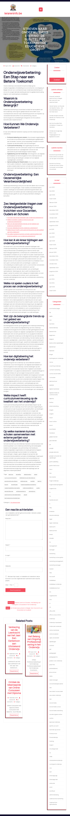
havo (50, 469)
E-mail (7, 555)
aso (50, 320)
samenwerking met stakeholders (13, 494)
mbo (50, 573)
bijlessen (51, 350)
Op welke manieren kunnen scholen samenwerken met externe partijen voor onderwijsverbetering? (24, 235)
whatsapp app (53, 775)
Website (8, 566)
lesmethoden (14, 484)
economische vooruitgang (11, 481)
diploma (51, 398)
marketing (52, 553)
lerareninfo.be (13, 13)
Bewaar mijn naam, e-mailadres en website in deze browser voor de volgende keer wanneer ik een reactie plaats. (22, 579)
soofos (51, 718)
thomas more (53, 733)
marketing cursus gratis (56, 557)
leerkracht (52, 527)
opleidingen (52, 641)
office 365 (52, 611)
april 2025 (52, 241)
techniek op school (54, 729)
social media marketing (56, 710)
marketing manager (55, 565)
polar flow (52, 664)
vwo (50, 768)
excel (50, 425)
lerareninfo (52, 155)
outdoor (51, 645)
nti (50, 607)
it (49, 504)
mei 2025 (52, 237)
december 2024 (53, 256)
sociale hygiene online (55, 714)
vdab (50, 756)
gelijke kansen (23, 481)
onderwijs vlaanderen (55, 622)
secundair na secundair (56, 691)
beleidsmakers (27, 474)
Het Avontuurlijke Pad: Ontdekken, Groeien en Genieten (56, 125)
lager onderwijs (53, 523)
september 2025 (54, 221)
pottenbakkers (53, 668)
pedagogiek (52, 653)
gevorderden (53, 440)
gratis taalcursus (54, 465)
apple (50, 316)
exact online (53, 421)
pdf (50, 649)
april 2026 (52, 195)
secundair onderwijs (55, 695)
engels (51, 410)
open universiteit (54, 638)
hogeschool (52, 488)
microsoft (52, 576)
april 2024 (52, 287)
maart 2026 (52, 198)
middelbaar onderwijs (55, 584)
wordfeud (52, 791)
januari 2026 (53, 206)
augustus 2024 (53, 271)
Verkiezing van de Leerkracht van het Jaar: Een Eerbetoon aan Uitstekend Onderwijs (14, 638)
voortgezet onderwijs (55, 764)
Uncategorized (15, 502)
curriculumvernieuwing (11, 478)
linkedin (51, 538)
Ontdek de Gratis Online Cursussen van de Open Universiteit (56, 156)
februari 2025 (53, 248)
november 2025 (53, 214)
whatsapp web (53, 779)
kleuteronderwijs (54, 515)
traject (51, 745)
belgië (35, 474)
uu (50, 752)
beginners (52, 335)
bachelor (51, 324)
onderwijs (52, 618)
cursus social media (55, 373)
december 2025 (53, 210)
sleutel (25, 494)
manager (52, 550)
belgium (51, 339)
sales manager (53, 680)
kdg (50, 507)
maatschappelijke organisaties (12, 488)
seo (50, 699)
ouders (38, 488)
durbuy (51, 402)
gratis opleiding (53, 461)
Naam (7, 545)
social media (53, 703)
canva (51, 362)
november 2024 (53, 260)
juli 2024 (51, 275)
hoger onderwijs (54, 481)
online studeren (53, 634)
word (50, 787)
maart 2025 (52, 244)
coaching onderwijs (55, 366)
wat (50, 772)
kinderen (51, 511)
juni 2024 (52, 279)
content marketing (54, 370)
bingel (51, 354)
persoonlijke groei (9, 491)
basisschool (52, 331)
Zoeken (57, 68)
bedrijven (11, 474)
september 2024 (54, 267)
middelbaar (52, 580)
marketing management (56, 561)
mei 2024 (52, 283)
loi (50, 542)
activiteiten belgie (54, 308)
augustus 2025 (53, 225)
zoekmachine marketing (56, 798)
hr (50, 492)
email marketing (54, 406)
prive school (52, 672)
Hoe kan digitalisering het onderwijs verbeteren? (22, 228)
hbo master (52, 477)
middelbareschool (54, 588)
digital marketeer (54, 389)
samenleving (32, 491)
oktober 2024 (53, 264)
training (51, 741)
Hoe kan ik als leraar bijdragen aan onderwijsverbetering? (25, 218)
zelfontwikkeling (54, 795)
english (51, 414)
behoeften (18, 474)
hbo (50, 473)
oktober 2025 (53, 218)
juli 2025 (51, 229)
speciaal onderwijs (54, 722)
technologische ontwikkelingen (12, 498)
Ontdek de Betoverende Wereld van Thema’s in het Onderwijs (56, 117)
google (51, 448)
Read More (14, 671)
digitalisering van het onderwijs (27, 478)
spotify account (54, 726)
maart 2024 (52, 290)
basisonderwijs (53, 327)
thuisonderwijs (53, 737)
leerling (39, 481)
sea (50, 687)
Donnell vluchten (54, 163)
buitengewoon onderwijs (56, 358)
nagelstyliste (53, 595)
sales (50, 676)
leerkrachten (53, 530)
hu (50, 496)
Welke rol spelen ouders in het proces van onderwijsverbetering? (20, 221)
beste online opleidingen (56, 343)
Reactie (8, 518)
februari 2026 (53, 202)
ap (50, 312)
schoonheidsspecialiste (56, 684)
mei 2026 (52, 191)
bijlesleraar (52, 347)
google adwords (54, 452)
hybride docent (53, 500)
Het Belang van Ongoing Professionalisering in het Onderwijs (34, 642)
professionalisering (21, 491)
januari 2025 (53, 252)
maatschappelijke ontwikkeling (28, 484)
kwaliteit (32, 481)
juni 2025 (52, 233)
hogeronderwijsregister (56, 484)
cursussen (52, 377)
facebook (52, 433)
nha (50, 599)
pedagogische (53, 657)
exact (51, 417)
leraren (6, 484)
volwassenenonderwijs (55, 760)
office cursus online (55, 615)
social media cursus (55, 707)
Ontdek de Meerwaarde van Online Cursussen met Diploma (14, 688)
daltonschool (53, 381)
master (51, 569)
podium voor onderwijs (55, 661)
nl (49, 603)
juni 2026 (52, 187)
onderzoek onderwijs (55, 626)
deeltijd (51, 385)
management (53, 546)
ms (50, 592)
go (50, 444)
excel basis (52, 429)
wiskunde (52, 783)
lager (50, 519)
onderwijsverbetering (28, 488)
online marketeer (54, 630)
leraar (51, 534)
